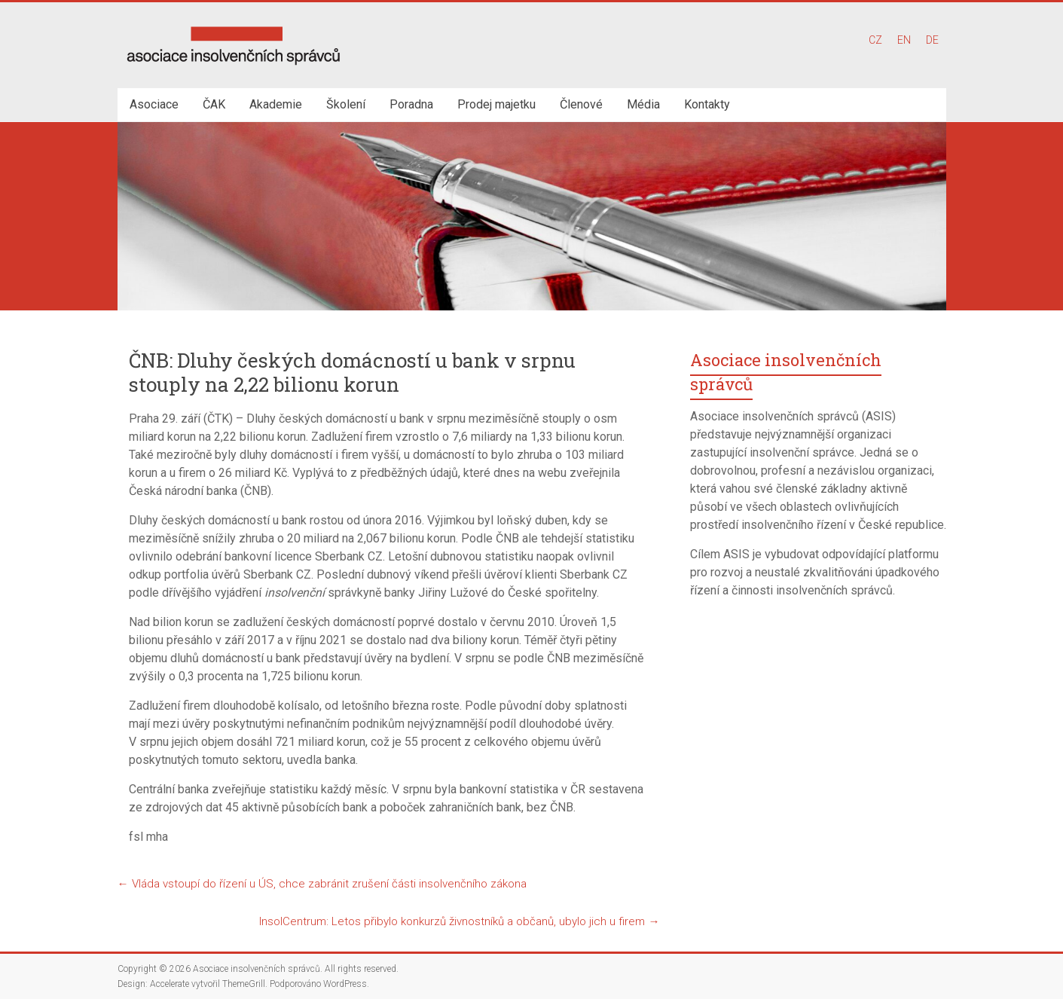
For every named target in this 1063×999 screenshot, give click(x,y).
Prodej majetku (496, 104)
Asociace (154, 104)
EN (904, 40)
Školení (345, 104)
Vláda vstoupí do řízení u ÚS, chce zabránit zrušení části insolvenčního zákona (322, 884)
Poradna (411, 104)
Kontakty (707, 104)
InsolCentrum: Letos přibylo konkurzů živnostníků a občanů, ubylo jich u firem (459, 921)
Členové (581, 104)
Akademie (275, 104)
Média (643, 104)
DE (932, 40)
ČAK (214, 104)
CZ (875, 40)
